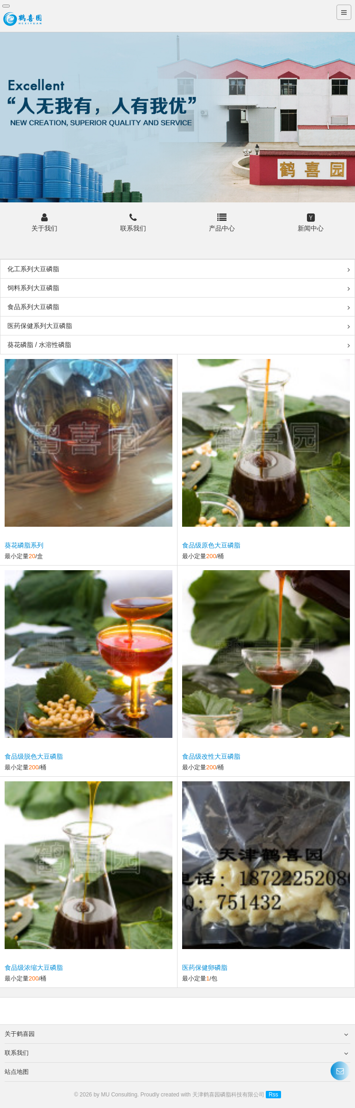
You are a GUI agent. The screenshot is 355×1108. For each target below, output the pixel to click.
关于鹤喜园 (176, 1034)
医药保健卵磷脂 (204, 967)
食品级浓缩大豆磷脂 (34, 967)
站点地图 (176, 1072)
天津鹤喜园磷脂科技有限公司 (228, 1094)
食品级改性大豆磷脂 (211, 756)
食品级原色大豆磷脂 (211, 545)
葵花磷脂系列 (24, 545)
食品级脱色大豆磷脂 (34, 756)
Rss (273, 1094)
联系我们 (176, 1053)
